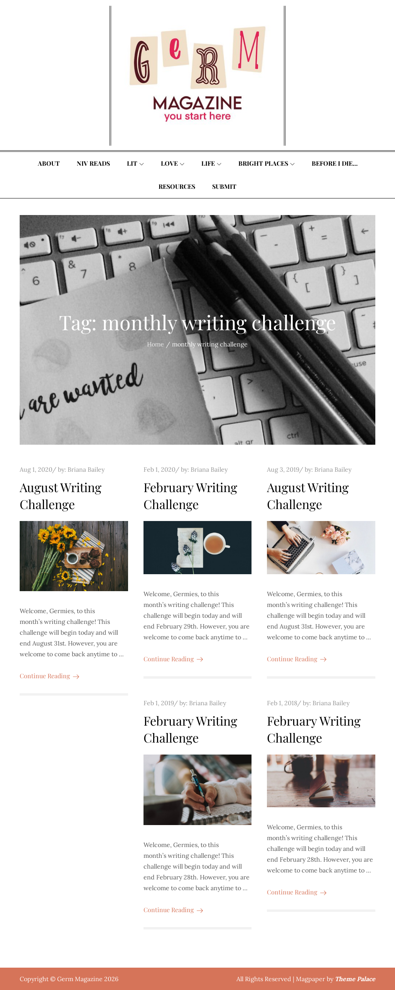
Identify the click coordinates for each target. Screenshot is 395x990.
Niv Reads (93, 163)
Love (172, 163)
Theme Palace (355, 979)
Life (211, 163)
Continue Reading (49, 676)
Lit (135, 163)
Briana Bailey (86, 469)
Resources (177, 186)
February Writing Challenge (190, 496)
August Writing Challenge (60, 496)
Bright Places (266, 163)
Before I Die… (335, 163)
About (49, 163)
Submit (224, 186)
